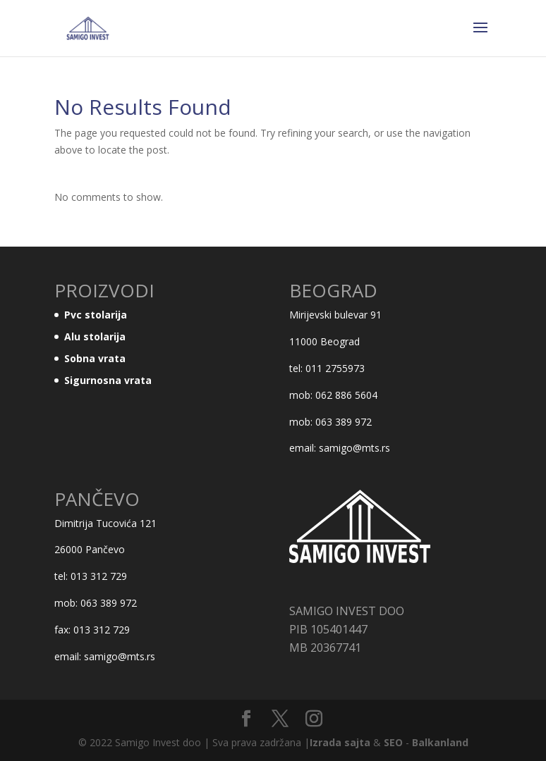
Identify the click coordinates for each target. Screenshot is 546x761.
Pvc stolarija (95, 314)
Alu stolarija (95, 336)
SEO (393, 742)
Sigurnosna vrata (108, 380)
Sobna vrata (95, 358)
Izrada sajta (340, 742)
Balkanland (440, 742)
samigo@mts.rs (354, 447)
